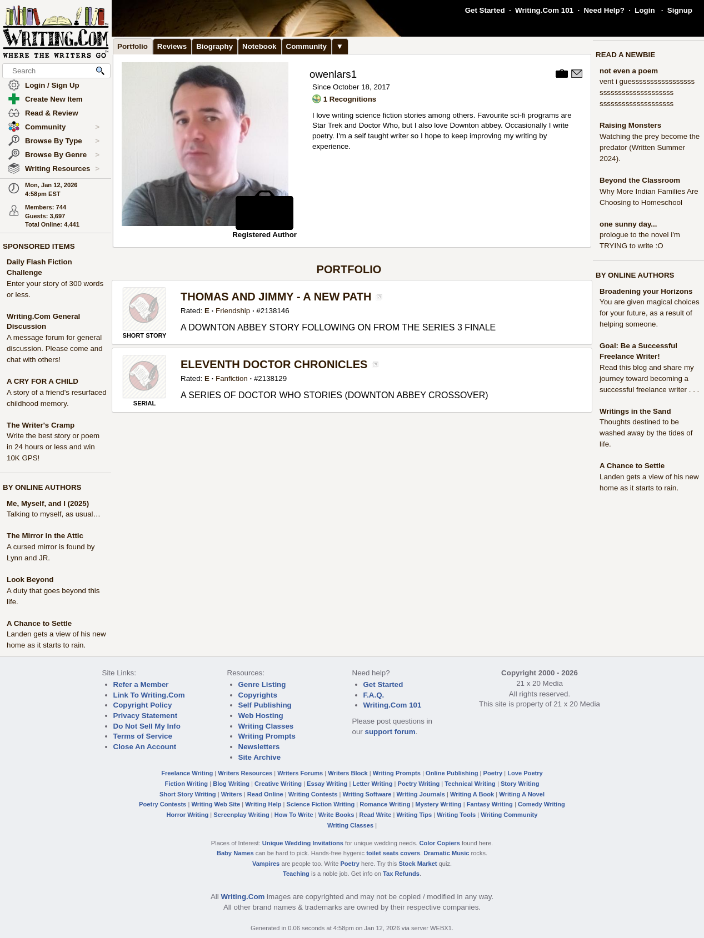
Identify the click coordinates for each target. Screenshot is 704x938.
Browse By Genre (62, 154)
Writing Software (366, 794)
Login (645, 10)
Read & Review (51, 113)
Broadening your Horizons (646, 291)
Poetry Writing (419, 783)
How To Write (293, 814)
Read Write (375, 814)
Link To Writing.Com (149, 695)
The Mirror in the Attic (45, 535)
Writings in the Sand (635, 411)
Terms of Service (142, 736)
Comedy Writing (541, 804)
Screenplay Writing (241, 814)
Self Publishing (265, 705)
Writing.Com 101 (544, 10)
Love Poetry (525, 773)
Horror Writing (188, 814)
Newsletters (259, 747)
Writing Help (263, 804)
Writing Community (509, 814)
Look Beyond (30, 579)
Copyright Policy (142, 705)
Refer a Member (141, 684)
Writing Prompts (267, 736)
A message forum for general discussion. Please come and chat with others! (55, 348)
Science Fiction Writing (321, 804)
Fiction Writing (186, 783)
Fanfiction (232, 378)
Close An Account (145, 747)
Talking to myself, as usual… (54, 514)
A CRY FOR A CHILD (42, 381)
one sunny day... (628, 224)
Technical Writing (470, 783)
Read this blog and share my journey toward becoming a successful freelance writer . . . (649, 378)
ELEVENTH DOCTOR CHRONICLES (274, 364)
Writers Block (347, 773)
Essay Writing (327, 783)
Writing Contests (313, 794)
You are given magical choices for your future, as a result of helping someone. (650, 313)
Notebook (259, 46)
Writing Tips (414, 814)
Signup (679, 10)
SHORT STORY (145, 335)
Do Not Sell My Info (147, 726)
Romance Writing (385, 804)
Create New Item (54, 99)
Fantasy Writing (490, 804)
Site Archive (259, 757)
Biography (214, 46)
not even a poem (629, 71)
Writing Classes (266, 726)
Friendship (233, 311)
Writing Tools (456, 814)
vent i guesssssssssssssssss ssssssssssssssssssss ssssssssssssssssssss (647, 92)
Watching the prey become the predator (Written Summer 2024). (650, 147)
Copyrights (257, 695)
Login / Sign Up (52, 85)
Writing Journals (421, 794)
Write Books (336, 814)
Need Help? (603, 10)
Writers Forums (300, 773)
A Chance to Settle (39, 623)
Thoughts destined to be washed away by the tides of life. (646, 433)
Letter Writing (372, 783)
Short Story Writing (187, 794)
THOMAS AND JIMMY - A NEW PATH (276, 296)
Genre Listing (262, 684)
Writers (231, 794)
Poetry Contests (162, 804)
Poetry (493, 773)
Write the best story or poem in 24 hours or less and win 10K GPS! (53, 447)
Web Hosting (260, 715)
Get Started (485, 10)
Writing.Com (242, 896)
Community (62, 127)
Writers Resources (245, 773)
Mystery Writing (439, 804)
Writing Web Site (215, 804)
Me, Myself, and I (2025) (48, 503)
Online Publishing (452, 773)
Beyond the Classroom (640, 180)
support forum (390, 732)
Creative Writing (278, 783)
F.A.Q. (374, 695)
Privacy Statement (145, 715)
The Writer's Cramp (40, 425)
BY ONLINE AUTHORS (42, 487)
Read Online (265, 794)
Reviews (172, 46)
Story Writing (520, 783)
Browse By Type (62, 141)
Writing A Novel (522, 794)
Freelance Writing (187, 773)
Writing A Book (472, 794)
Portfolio (132, 46)
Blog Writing (231, 783)
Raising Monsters (630, 125)
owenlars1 (333, 74)
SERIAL (144, 403)
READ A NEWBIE (625, 55)
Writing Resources (62, 168)
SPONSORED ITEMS (39, 246)
